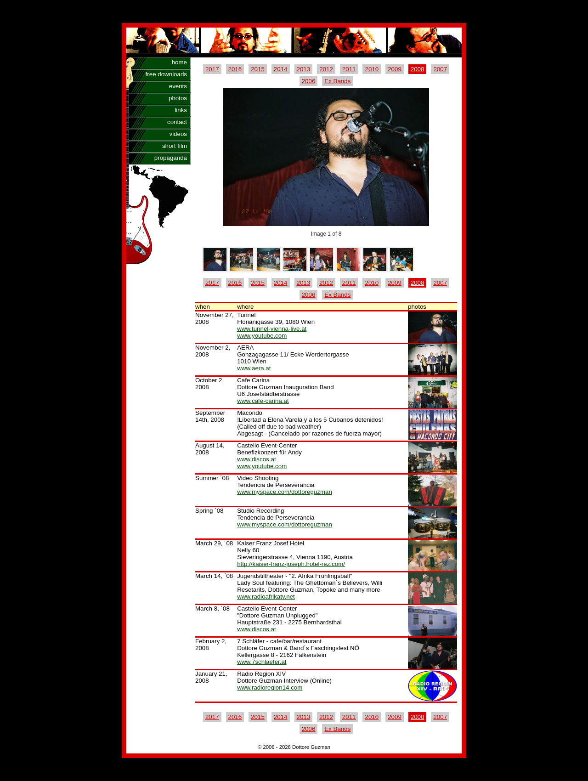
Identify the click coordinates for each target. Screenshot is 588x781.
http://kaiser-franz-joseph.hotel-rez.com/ (291, 563)
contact (177, 122)
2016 (235, 69)
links (181, 110)
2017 (212, 69)
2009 (394, 69)
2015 (258, 69)
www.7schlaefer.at (261, 661)
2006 (309, 81)
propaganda (170, 157)
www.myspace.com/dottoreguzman (284, 491)
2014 (281, 69)
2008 (417, 69)
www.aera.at (254, 368)
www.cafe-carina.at (263, 400)
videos (178, 133)
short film (174, 145)
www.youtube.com (262, 335)
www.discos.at (256, 459)
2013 (304, 69)
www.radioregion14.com (269, 687)
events (178, 86)
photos (178, 98)
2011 (349, 69)
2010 (372, 69)
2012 (326, 69)
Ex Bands (337, 81)
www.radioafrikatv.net (266, 596)
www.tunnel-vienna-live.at (271, 328)
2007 (440, 69)
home (179, 62)
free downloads (166, 74)
